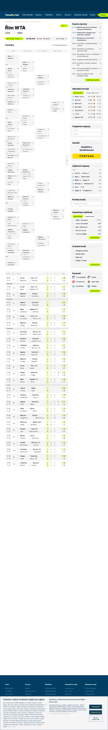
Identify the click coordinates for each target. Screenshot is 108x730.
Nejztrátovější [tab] (90, 216)
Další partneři (95, 291)
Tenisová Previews (30, 691)
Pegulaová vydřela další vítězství (87, 59)
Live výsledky (79, 277)
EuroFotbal (78, 286)
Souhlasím (95, 707)
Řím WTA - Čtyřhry (36, 21)
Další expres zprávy (93, 80)
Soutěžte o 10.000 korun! (86, 148)
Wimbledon (68, 694)
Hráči (59, 15)
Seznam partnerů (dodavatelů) (59, 713)
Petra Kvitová (8, 694)
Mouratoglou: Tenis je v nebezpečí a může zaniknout (88, 55)
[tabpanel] (86, 107)
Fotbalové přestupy (90, 688)
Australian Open (69, 688)
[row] (36, 279)
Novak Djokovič (9, 688)
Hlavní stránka (9, 21)
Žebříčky (49, 15)
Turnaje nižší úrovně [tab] (92, 93)
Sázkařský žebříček (50, 694)
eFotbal (92, 286)
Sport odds (93, 282)
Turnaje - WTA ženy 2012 (22, 21)
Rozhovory (28, 694)
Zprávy (68, 15)
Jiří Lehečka (8, 691)
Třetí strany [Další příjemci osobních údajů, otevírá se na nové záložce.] (12, 726)
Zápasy (39, 15)
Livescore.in (78, 282)
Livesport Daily (89, 691)
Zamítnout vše (96, 712)
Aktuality (27, 688)
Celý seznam (95, 264)
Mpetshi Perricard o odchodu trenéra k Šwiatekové (87, 28)
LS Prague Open (89, 694)
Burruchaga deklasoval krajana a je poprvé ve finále (87, 69)
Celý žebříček (94, 237)
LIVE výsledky (27, 15)
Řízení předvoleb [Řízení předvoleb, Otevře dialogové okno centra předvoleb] (95, 718)
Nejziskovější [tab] (78, 216)
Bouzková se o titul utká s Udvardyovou (85, 39)
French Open (68, 691)
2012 (64, 25)
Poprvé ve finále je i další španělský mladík (85, 75)
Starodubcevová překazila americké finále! (85, 50)
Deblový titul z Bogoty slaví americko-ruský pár (86, 33)
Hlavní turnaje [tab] (78, 93)
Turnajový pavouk (60, 45)
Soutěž (92, 15)
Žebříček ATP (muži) (50, 688)
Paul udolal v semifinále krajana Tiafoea (87, 44)
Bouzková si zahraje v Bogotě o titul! (87, 64)
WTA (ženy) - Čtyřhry (14, 38)
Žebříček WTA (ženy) (50, 691)
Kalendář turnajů (80, 15)
